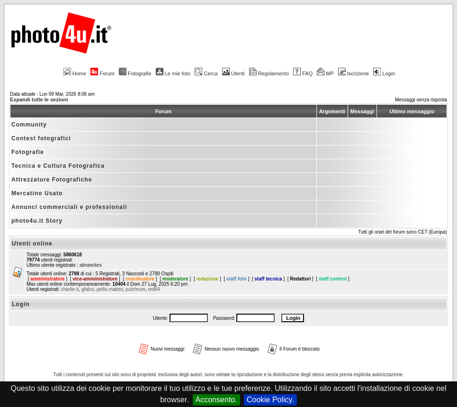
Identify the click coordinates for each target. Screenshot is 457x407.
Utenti (233, 73)
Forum (102, 73)
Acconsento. (216, 400)
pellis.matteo (110, 289)
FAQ (303, 73)
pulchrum (135, 289)
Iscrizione (353, 73)
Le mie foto (173, 73)
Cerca (206, 73)
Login (384, 73)
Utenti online (32, 243)
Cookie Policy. (270, 400)
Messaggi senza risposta (421, 99)
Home (74, 73)
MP (325, 73)
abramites (91, 265)
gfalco (87, 289)
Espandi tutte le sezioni (39, 99)
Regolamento (269, 73)
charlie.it (70, 289)
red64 (154, 289)
